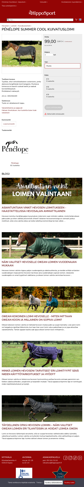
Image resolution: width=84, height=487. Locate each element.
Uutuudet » (43, 2)
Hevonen (6, 26)
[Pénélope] (15, 152)
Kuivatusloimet (24, 26)
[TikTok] (75, 458)
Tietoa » (39, 482)
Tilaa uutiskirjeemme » (9, 6)
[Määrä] (49, 54)
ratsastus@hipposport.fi (52, 463)
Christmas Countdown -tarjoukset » (14, 2)
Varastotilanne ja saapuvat (12, 108)
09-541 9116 (52, 460)
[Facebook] (65, 458)
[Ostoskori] (76, 20)
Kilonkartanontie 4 (9, 460)
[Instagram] (70, 458)
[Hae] (40, 19)
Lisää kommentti (9, 124)
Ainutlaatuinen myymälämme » (71, 2)
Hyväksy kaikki (69, 482)
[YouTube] (80, 458)
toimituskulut (68, 41)
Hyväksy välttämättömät (53, 482)
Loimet (14, 26)
